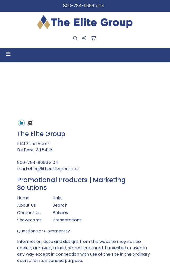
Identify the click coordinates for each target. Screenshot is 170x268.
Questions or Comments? (43, 231)
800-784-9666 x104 (83, 6)
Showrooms (29, 220)
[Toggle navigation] (8, 54)
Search (60, 205)
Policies (60, 213)
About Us (26, 205)
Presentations (67, 220)
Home (23, 198)
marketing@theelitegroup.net (48, 169)
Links (57, 198)
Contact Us (29, 213)
